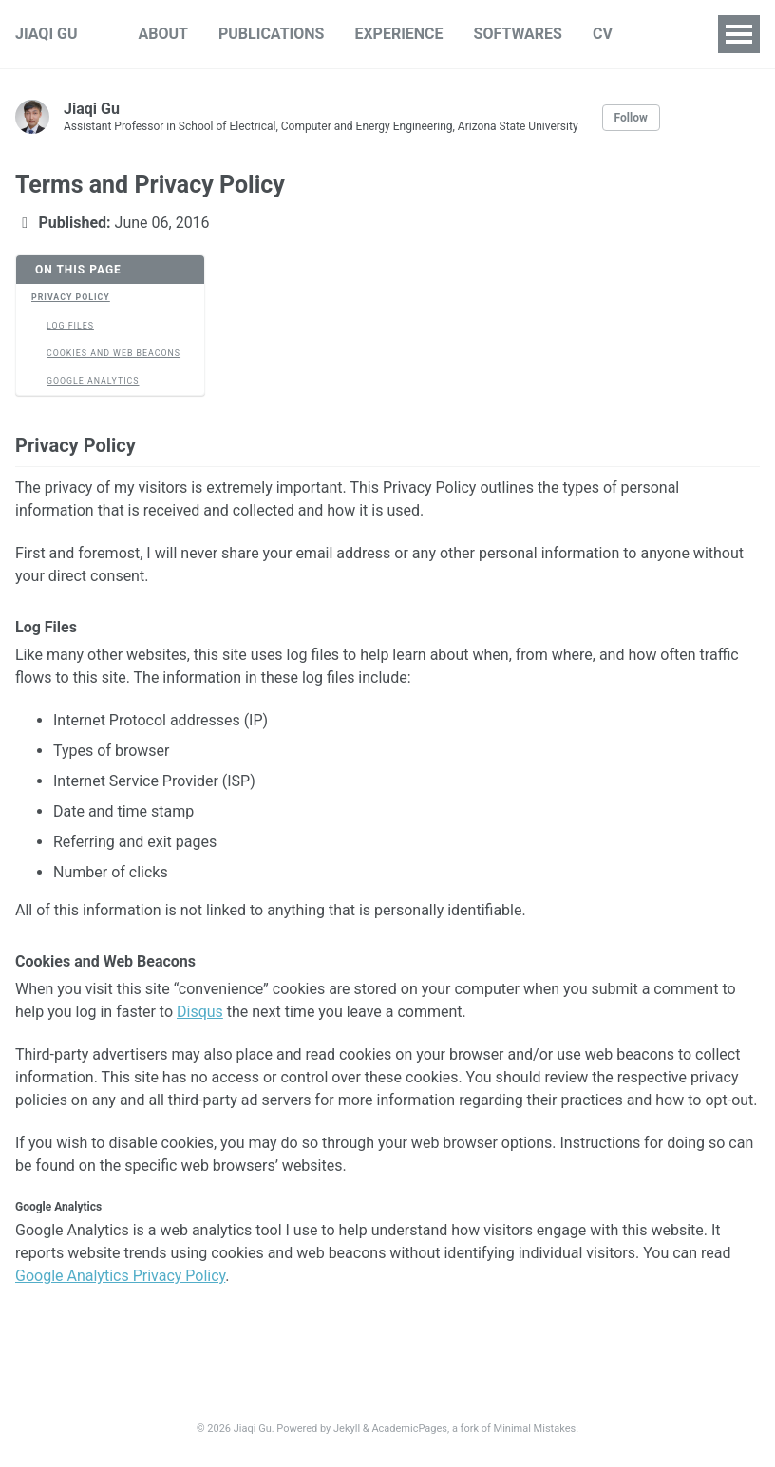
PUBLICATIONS (271, 34)
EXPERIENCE (398, 34)
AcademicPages (409, 1428)
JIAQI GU (46, 34)
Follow (631, 117)
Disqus (200, 1012)
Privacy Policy (70, 297)
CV (603, 34)
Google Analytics (93, 381)
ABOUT (163, 34)
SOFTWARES (518, 34)
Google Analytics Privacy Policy (120, 1276)
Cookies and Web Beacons (113, 353)
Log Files (70, 325)
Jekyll (346, 1428)
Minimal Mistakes (535, 1428)
